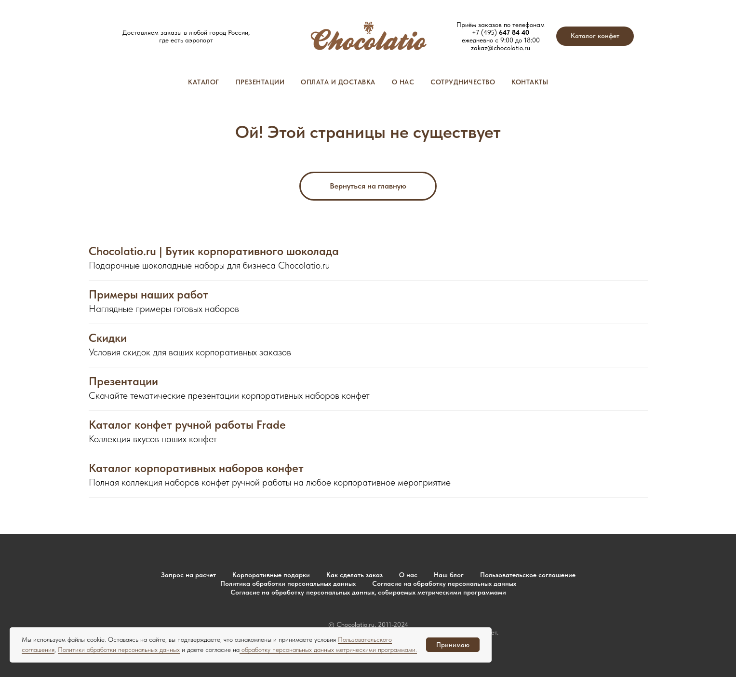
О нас (403, 82)
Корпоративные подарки (271, 575)
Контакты (529, 82)
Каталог (203, 82)
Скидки (108, 338)
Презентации (260, 82)
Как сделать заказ (354, 575)
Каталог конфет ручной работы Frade (187, 425)
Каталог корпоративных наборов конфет (196, 468)
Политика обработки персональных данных (288, 583)
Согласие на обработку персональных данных (444, 583)
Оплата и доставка (338, 82)
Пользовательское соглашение (527, 575)
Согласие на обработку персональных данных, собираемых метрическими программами (368, 592)
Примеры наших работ (148, 294)
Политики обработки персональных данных (119, 649)
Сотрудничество (462, 82)
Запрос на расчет (188, 575)
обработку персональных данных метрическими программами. (328, 649)
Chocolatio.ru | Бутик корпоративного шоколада (214, 251)
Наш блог (449, 575)
